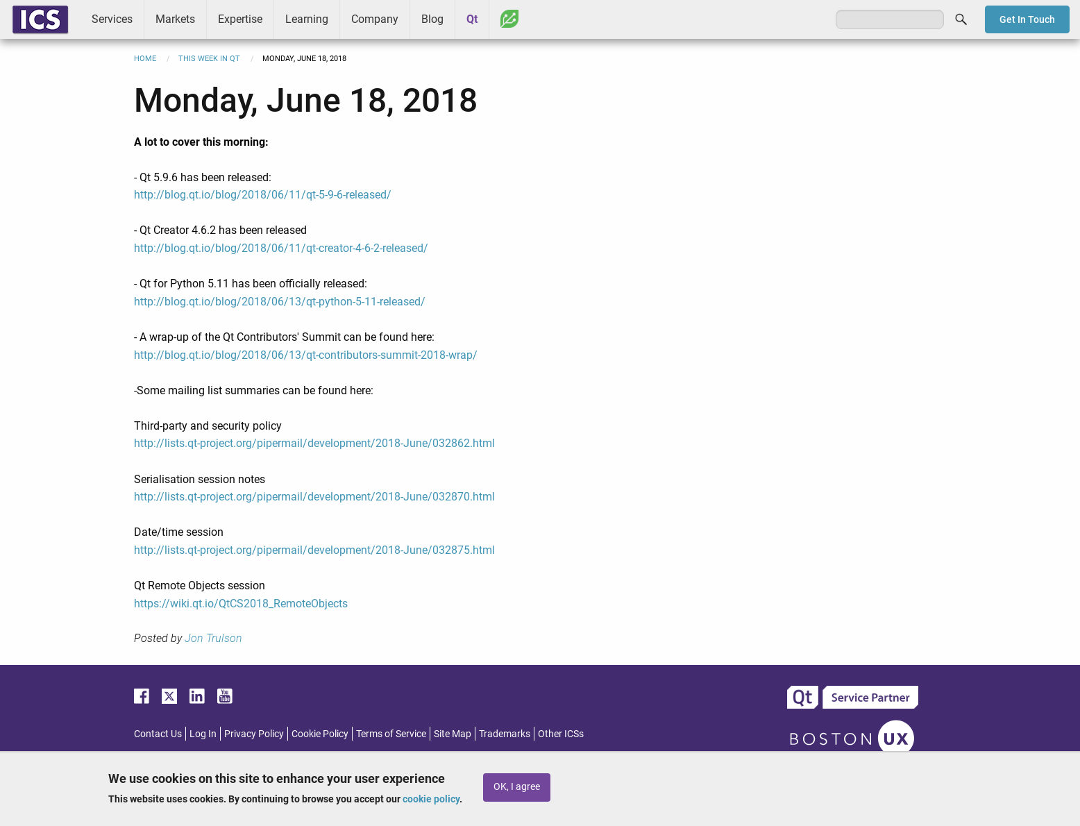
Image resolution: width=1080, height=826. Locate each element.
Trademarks (504, 733)
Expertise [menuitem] (240, 19)
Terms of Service (391, 733)
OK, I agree (516, 787)
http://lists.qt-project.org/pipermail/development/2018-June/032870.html (314, 496)
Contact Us (158, 733)
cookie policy (431, 798)
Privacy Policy (254, 733)
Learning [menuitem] (306, 19)
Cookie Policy (320, 733)
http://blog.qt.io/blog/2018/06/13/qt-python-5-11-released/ (279, 301)
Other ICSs (561, 733)
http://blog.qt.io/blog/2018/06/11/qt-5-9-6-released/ (262, 194)
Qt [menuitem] (472, 19)
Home (145, 58)
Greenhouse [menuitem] (509, 19)
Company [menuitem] (374, 19)
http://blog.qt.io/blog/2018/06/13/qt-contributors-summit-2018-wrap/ (306, 355)
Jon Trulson (213, 638)
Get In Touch (1027, 19)
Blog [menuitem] (432, 19)
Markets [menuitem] (175, 19)
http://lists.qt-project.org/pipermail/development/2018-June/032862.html (314, 443)
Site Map (452, 733)
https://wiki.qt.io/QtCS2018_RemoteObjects (241, 603)
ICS (40, 19)
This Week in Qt (209, 58)
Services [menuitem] (112, 19)
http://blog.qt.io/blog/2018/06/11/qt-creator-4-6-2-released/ (281, 248)
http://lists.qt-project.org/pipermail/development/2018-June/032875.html (314, 550)
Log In (203, 733)
